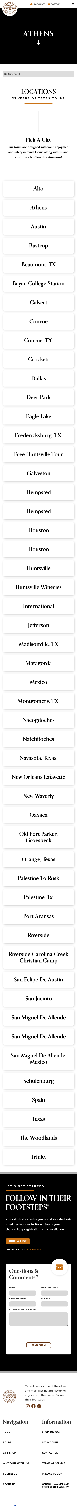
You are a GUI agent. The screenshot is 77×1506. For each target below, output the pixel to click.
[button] (73, 4)
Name (12, 1287)
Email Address (49, 1287)
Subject (45, 1298)
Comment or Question (22, 1309)
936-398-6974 (34, 1249)
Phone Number (17, 1298)
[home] (10, 8)
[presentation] (30, 1334)
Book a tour (18, 1241)
